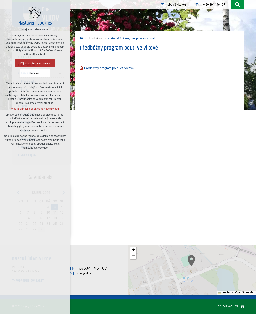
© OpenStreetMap (243, 292)
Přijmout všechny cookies (35, 63)
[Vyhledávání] (237, 4)
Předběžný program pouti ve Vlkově (109, 68)
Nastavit (35, 73)
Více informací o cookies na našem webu (35, 108)
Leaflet (224, 292)
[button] (230, 285)
